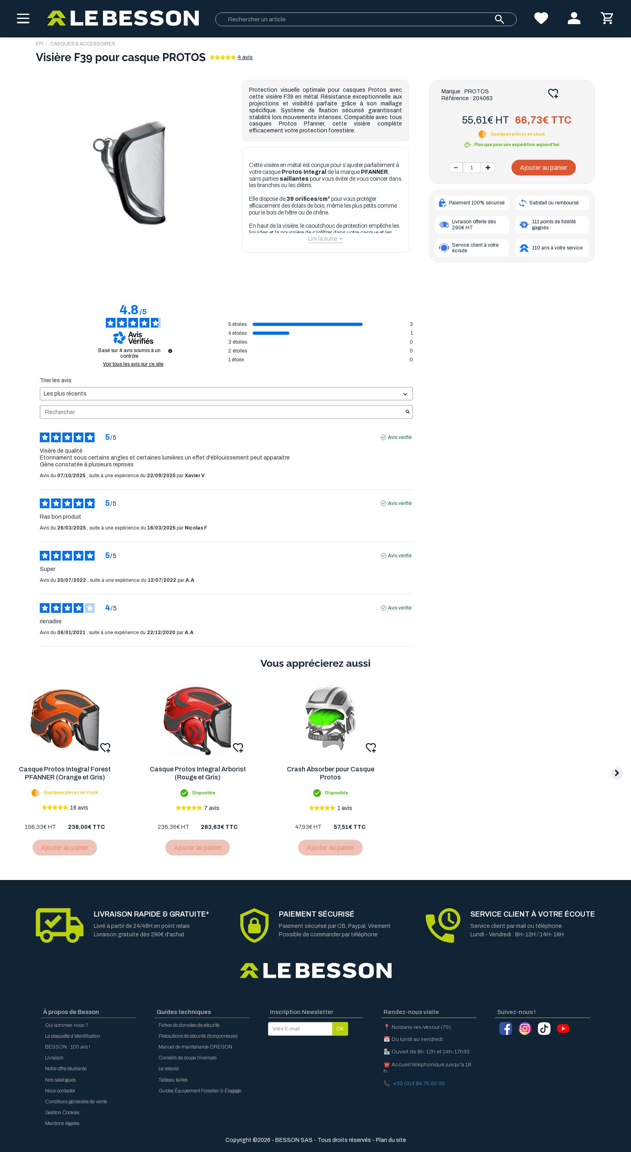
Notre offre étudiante (66, 1069)
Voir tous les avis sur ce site (133, 364)
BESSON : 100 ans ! (67, 1047)
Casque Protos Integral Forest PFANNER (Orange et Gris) (65, 773)
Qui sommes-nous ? (66, 1025)
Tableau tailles (173, 1080)
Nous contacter (60, 1091)
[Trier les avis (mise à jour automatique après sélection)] (226, 393)
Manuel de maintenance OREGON (195, 1047)
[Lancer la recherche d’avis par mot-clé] (407, 412)
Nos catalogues (60, 1080)
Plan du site (391, 1140)
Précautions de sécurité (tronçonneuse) (198, 1036)
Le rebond (169, 1069)
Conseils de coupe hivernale (188, 1058)
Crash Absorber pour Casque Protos (332, 773)
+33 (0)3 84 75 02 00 (419, 1083)
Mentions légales (62, 1123)
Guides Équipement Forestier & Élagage (200, 1091)
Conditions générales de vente (76, 1102)
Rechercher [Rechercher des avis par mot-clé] (222, 412)
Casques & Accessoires (82, 44)
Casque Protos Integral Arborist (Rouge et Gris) (199, 773)
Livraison (54, 1058)
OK (340, 1029)
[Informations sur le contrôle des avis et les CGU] (170, 351)
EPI (39, 44)
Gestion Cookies (62, 1112)
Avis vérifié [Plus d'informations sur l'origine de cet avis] (400, 437)
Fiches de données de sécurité (189, 1025)
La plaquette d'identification (72, 1036)
